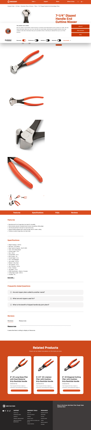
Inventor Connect (31, 414)
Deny (80, 11)
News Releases (44, 418)
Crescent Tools (31, 410)
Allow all (80, 3)
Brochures (43, 414)
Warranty (15, 416)
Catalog (42, 416)
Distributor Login (17, 414)
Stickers (42, 424)
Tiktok (9, 410)
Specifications (38, 213)
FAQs (57, 213)
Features (17, 213)
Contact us (15, 412)
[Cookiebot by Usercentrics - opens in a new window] (8, 17)
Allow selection (80, 7)
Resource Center (44, 412)
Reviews (74, 213)
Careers (28, 416)
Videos (42, 420)
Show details (66, 17)
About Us (29, 412)
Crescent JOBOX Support (18, 418)
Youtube (3, 410)
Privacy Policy (30, 418)
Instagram (7, 410)
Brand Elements (44, 422)
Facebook (5, 410)
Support (15, 410)
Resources (22, 321)
